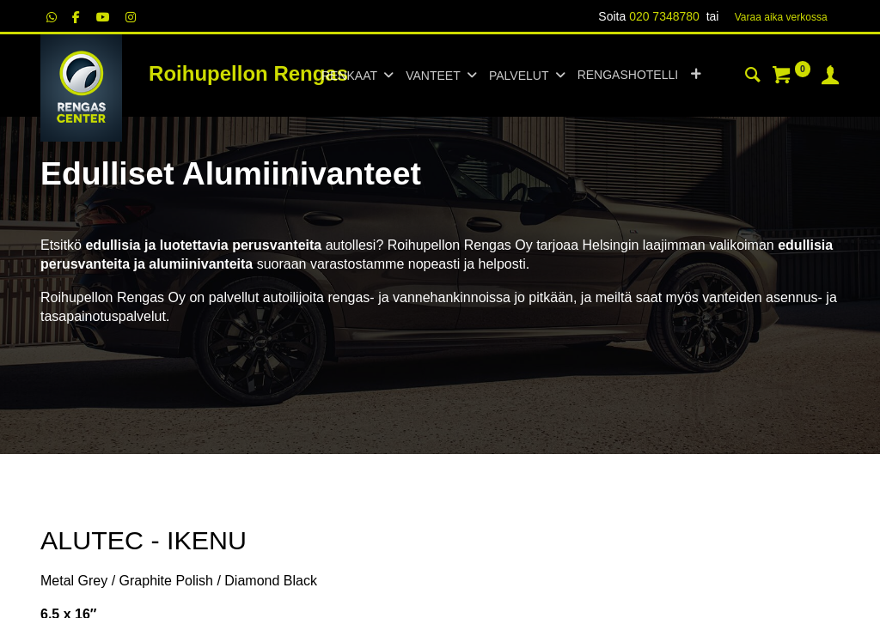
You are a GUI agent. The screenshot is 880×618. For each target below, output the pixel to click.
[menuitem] (627, 75)
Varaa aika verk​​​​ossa (781, 17)
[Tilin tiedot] (830, 77)
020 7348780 (664, 16)
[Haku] (752, 77)
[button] (695, 75)
